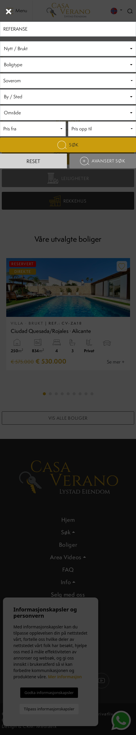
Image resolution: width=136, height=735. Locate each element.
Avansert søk (102, 161)
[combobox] (68, 48)
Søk (68, 145)
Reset (33, 161)
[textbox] (67, 49)
